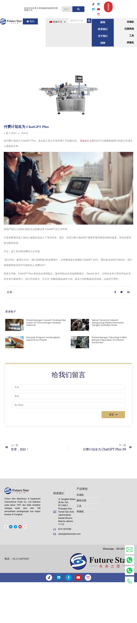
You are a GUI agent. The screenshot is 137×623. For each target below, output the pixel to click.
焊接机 (130, 42)
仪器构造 (129, 28)
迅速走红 (84, 140)
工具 (131, 35)
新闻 (102, 22)
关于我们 (103, 36)
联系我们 (103, 29)
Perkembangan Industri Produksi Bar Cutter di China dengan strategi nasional (46, 323)
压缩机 (130, 21)
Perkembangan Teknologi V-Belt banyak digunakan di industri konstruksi (109, 340)
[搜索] (78, 9)
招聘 (102, 43)
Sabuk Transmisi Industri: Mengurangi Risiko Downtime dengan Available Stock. (108, 323)
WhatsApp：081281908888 (117, 548)
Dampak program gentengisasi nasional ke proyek (43, 338)
